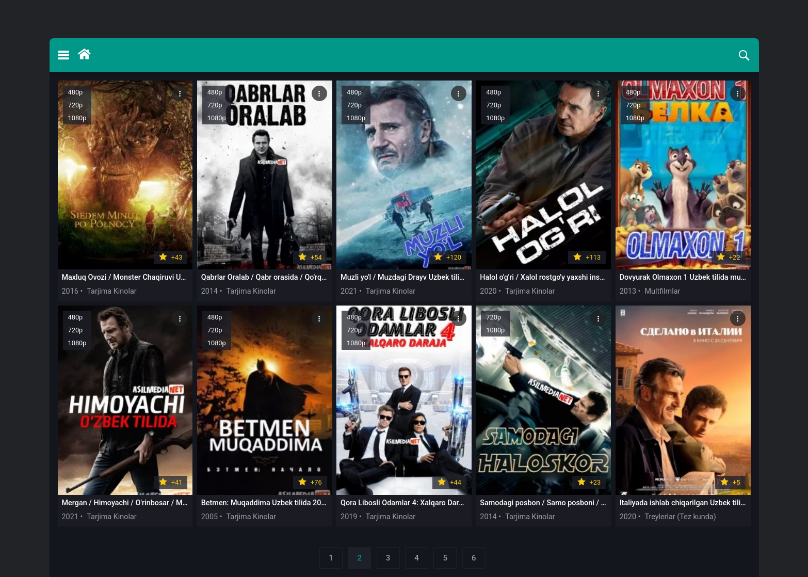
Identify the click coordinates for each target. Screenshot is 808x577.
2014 (209, 291)
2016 (70, 291)
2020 (488, 291)
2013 (628, 291)
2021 (349, 291)
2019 (349, 516)
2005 (209, 516)
